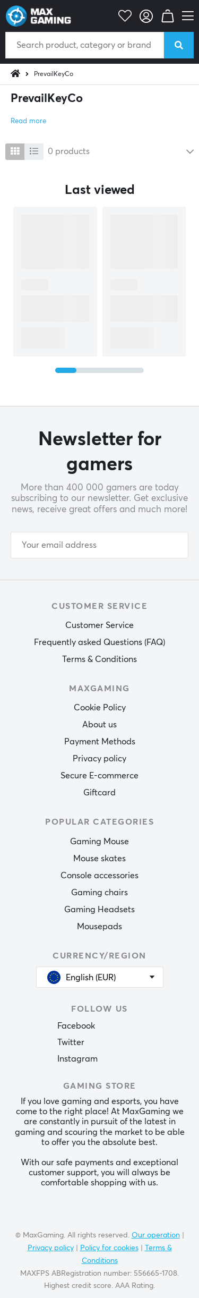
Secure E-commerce (99, 775)
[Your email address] (99, 545)
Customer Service (99, 625)
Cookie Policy (100, 707)
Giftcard (99, 792)
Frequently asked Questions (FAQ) (99, 642)
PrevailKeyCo (53, 74)
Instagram (77, 1059)
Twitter (70, 1042)
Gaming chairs (99, 892)
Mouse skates (99, 858)
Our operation (156, 1235)
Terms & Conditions (99, 659)
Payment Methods (99, 741)
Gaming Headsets (99, 909)
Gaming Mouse (99, 841)
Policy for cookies (109, 1248)
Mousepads (99, 926)
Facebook (76, 1026)
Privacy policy (99, 758)
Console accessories (99, 875)
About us (99, 724)
